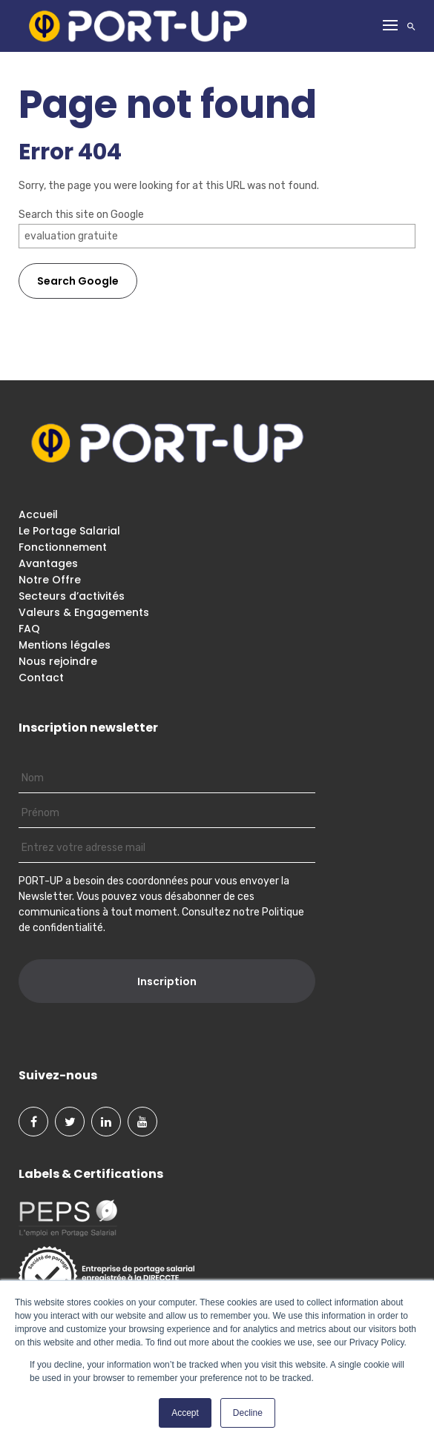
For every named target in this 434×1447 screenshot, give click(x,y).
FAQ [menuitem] (29, 628)
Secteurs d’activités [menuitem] (72, 596)
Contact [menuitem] (41, 677)
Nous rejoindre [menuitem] (58, 661)
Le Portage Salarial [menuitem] (69, 530)
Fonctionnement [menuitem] (63, 547)
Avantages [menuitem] (48, 563)
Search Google (78, 281)
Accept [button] (185, 1413)
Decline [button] (248, 1413)
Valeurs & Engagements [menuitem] (84, 612)
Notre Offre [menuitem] (50, 579)
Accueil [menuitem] (38, 514)
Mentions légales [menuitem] (65, 645)
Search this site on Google (81, 214)
